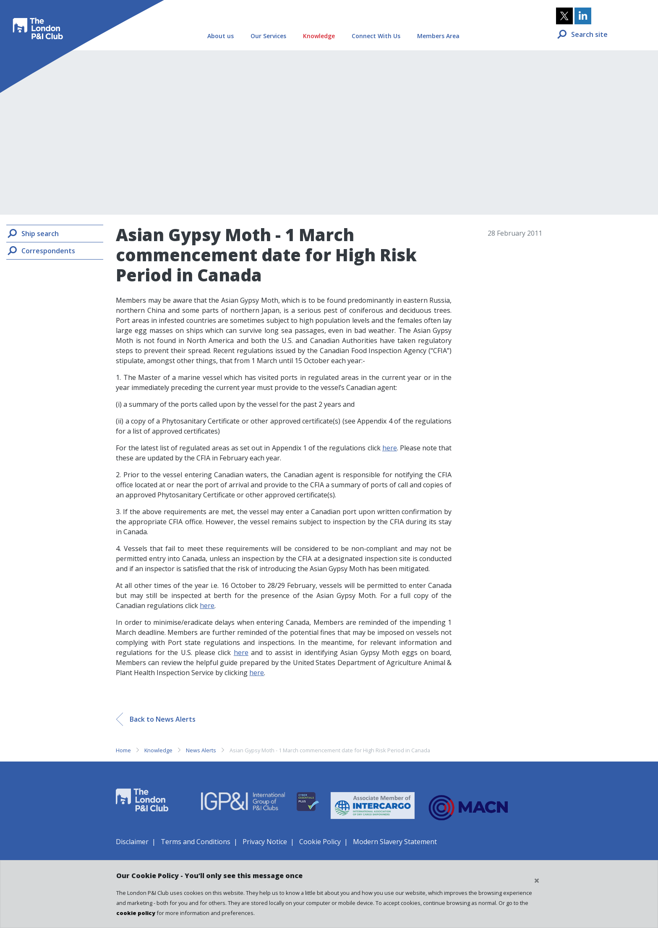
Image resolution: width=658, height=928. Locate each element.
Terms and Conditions (195, 841)
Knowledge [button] (319, 36)
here (389, 447)
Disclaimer (132, 841)
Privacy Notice (265, 841)
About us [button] (220, 36)
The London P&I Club (36, 23)
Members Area (438, 36)
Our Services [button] (268, 36)
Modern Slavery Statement (395, 841)
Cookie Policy (320, 841)
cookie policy (135, 913)
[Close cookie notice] (536, 881)
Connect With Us (376, 36)
